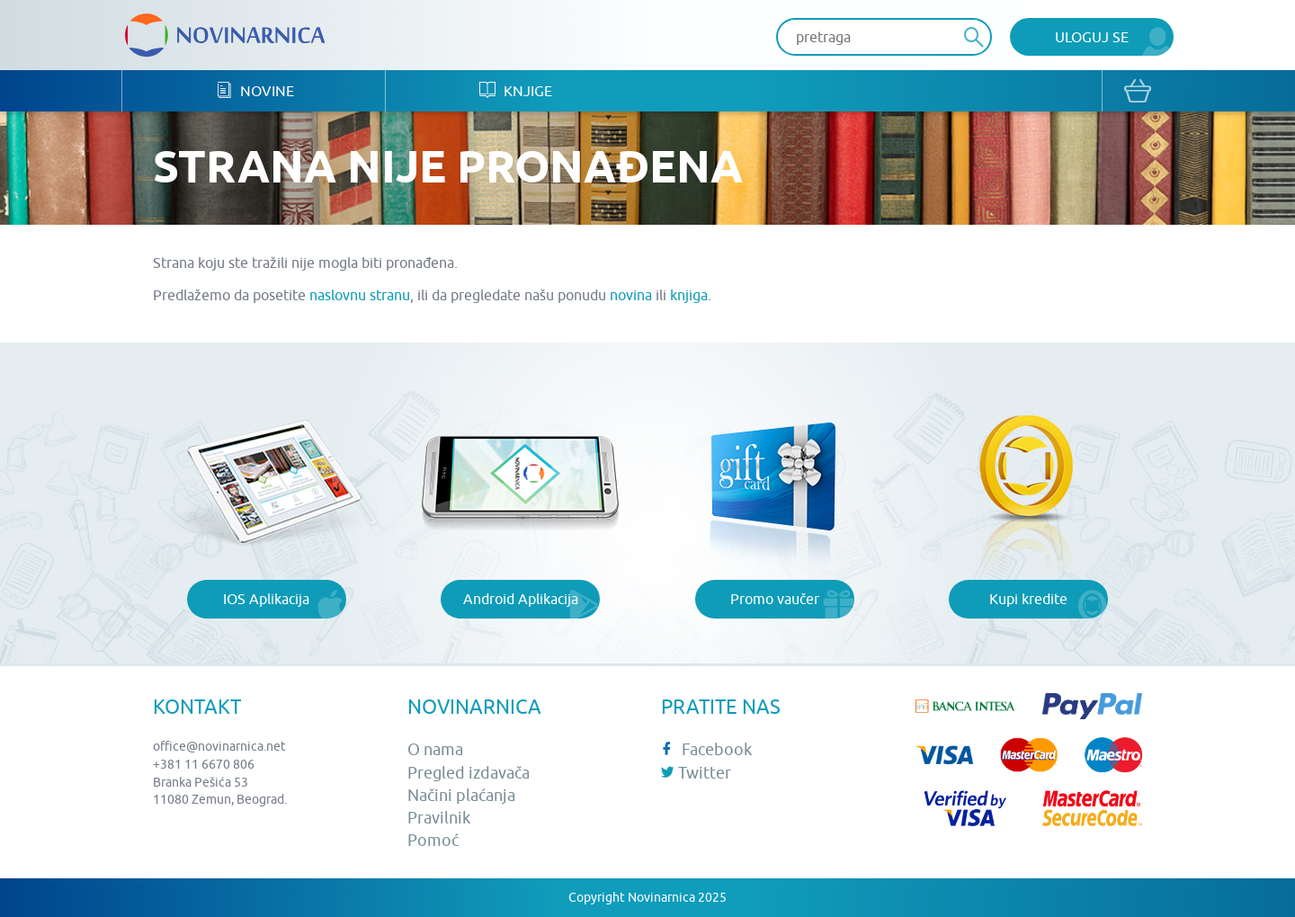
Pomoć (433, 840)
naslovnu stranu (359, 295)
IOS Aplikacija (266, 599)
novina (631, 295)
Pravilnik (438, 817)
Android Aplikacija (520, 599)
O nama (435, 749)
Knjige (515, 90)
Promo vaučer (774, 599)
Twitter (696, 772)
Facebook (706, 749)
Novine (255, 90)
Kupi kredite (1028, 599)
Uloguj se (1092, 37)
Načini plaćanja (461, 795)
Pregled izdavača (468, 772)
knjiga (689, 295)
